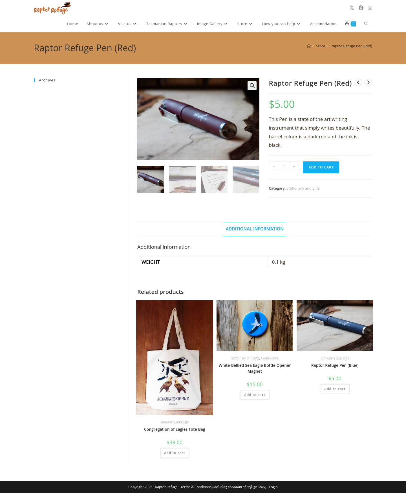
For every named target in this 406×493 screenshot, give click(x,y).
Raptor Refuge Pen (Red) (351, 45)
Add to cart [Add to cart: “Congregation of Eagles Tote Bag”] (174, 452)
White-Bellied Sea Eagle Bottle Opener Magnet (255, 368)
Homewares (269, 358)
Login (273, 487)
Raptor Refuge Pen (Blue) (335, 365)
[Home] (309, 45)
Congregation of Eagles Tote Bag (174, 429)
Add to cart (321, 167)
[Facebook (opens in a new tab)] (361, 7)
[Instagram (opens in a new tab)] (370, 7)
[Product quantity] (284, 166)
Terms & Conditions (223, 487)
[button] (252, 85)
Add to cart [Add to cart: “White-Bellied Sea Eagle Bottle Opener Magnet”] (254, 394)
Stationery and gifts (303, 188)
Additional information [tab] (255, 229)
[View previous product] (358, 82)
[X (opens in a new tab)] (351, 7)
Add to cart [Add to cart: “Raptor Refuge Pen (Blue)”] (334, 389)
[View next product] (368, 82)
